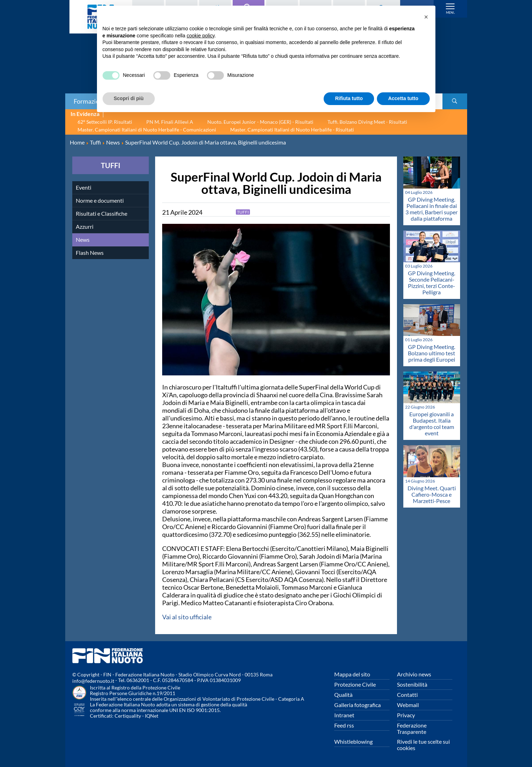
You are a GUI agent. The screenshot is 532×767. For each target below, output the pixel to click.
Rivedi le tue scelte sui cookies (423, 744)
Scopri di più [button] (129, 98)
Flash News (90, 252)
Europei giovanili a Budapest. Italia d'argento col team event (431, 423)
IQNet (151, 716)
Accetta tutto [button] (403, 98)
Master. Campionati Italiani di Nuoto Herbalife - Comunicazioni (147, 130)
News (83, 239)
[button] (426, 17)
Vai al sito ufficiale (187, 617)
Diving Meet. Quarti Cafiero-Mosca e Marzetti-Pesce (432, 494)
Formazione (90, 101)
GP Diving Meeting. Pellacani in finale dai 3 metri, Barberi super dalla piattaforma (431, 209)
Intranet (344, 715)
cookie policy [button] (200, 35)
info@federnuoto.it (93, 681)
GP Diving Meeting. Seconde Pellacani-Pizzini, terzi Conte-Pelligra (431, 282)
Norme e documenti (100, 200)
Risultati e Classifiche (101, 213)
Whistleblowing (353, 741)
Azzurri (84, 226)
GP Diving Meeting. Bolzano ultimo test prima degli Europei (431, 353)
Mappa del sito (352, 674)
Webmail (408, 704)
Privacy (406, 715)
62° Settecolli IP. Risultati (105, 122)
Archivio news (414, 674)
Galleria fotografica (357, 704)
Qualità (343, 694)
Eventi (83, 187)
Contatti (407, 694)
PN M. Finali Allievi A (169, 122)
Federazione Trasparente (412, 728)
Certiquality (128, 716)
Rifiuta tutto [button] (349, 98)
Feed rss (344, 725)
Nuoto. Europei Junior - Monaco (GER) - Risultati (260, 122)
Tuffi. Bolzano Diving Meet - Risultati (367, 122)
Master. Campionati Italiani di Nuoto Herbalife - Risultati (292, 130)
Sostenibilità (412, 684)
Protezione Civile (355, 684)
